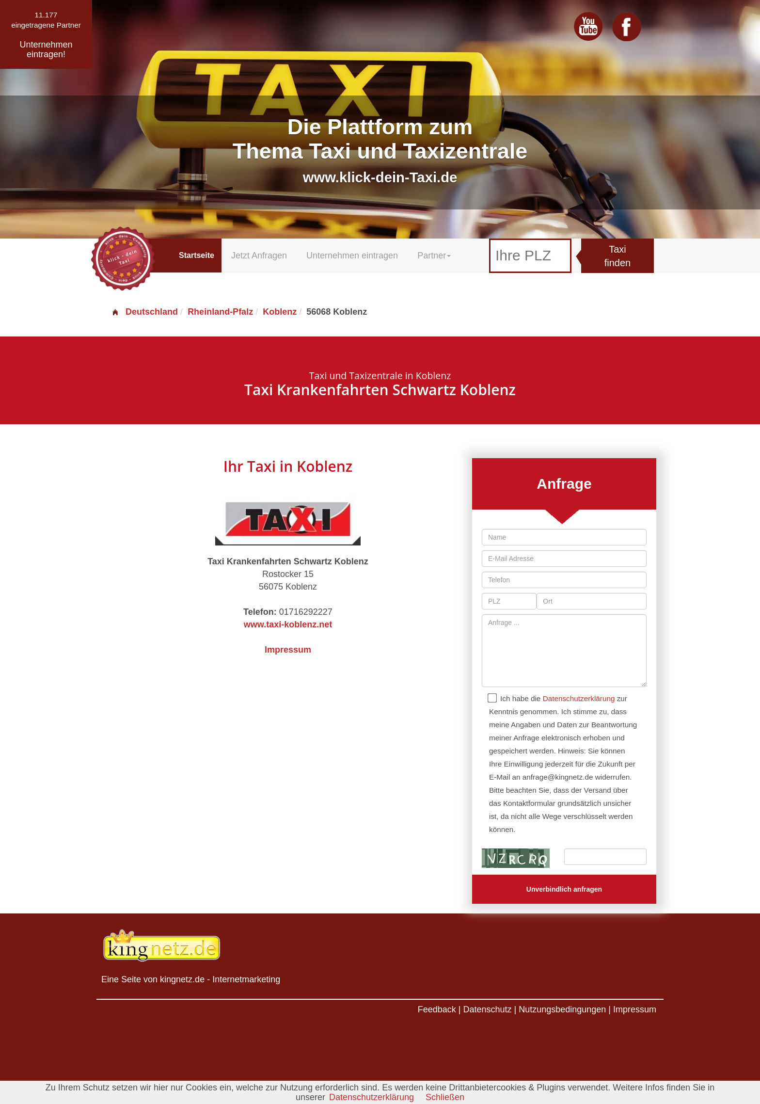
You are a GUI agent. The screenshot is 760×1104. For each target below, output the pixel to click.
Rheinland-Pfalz (220, 312)
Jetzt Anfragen (259, 255)
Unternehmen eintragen (352, 255)
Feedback (437, 1009)
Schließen (445, 1097)
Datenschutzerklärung (579, 698)
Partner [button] (434, 255)
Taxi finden (617, 256)
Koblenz (280, 312)
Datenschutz (487, 1009)
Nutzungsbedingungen (562, 1009)
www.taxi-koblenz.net (288, 624)
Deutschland (144, 312)
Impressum (288, 650)
